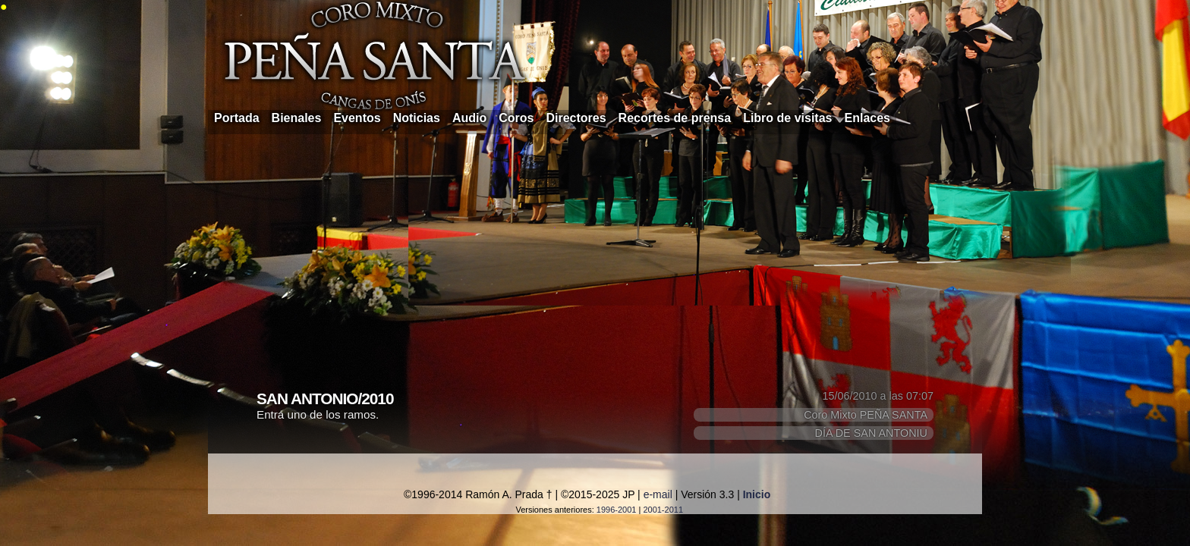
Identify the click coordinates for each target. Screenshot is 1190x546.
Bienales (297, 117)
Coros (516, 117)
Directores (576, 117)
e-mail (658, 494)
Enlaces (867, 117)
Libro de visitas (787, 117)
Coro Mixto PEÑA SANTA (865, 415)
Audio (469, 117)
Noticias (416, 117)
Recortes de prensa (675, 117)
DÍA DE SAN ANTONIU (871, 433)
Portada (237, 117)
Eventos (356, 117)
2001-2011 (663, 509)
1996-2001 (617, 509)
